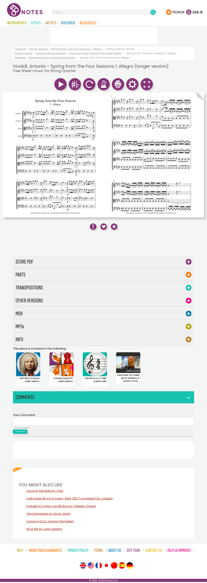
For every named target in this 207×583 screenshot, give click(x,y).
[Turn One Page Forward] (199, 154)
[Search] (153, 12)
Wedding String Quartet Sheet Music (52, 57)
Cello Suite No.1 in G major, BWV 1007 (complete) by (69, 500)
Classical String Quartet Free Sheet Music (95, 53)
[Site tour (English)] (83, 566)
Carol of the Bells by (44, 492)
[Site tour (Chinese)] (114, 566)
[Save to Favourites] (103, 226)
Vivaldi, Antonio (38, 49)
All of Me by (44, 530)
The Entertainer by (48, 515)
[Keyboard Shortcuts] (114, 226)
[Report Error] (93, 226)
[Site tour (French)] (98, 566)
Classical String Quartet (50, 53)
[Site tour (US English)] (90, 566)
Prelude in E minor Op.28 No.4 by (61, 507)
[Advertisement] (103, 34)
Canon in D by (49, 522)
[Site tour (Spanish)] (121, 566)
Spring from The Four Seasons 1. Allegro (76, 49)
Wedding (20, 57)
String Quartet (23, 53)
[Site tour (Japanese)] (106, 566)
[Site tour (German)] (129, 566)
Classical (20, 49)
